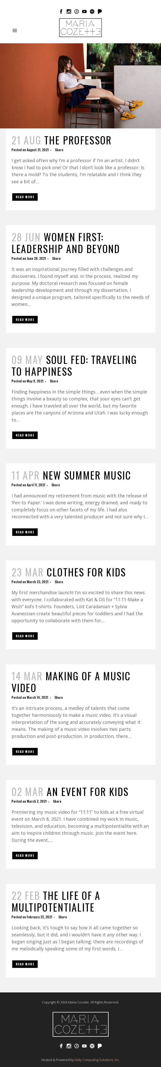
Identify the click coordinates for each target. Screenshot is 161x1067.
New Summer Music (87, 475)
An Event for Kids (88, 791)
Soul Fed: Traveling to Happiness (74, 365)
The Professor (78, 139)
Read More (25, 197)
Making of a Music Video (71, 681)
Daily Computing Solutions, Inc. (97, 1059)
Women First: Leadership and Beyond (65, 242)
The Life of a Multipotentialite (56, 901)
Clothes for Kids (86, 571)
